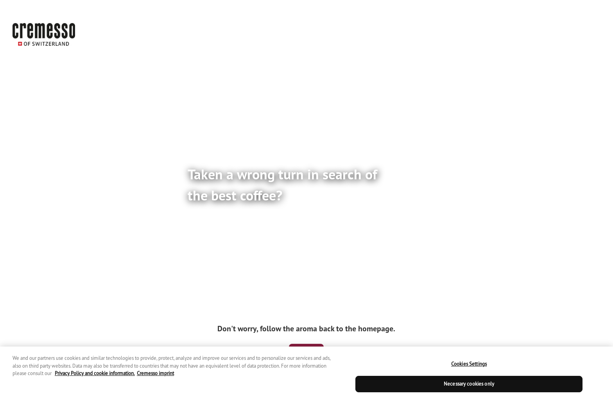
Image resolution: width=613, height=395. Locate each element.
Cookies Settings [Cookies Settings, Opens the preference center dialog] (469, 368)
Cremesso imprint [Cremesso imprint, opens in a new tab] (155, 378)
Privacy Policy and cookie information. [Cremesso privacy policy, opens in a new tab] (95, 378)
